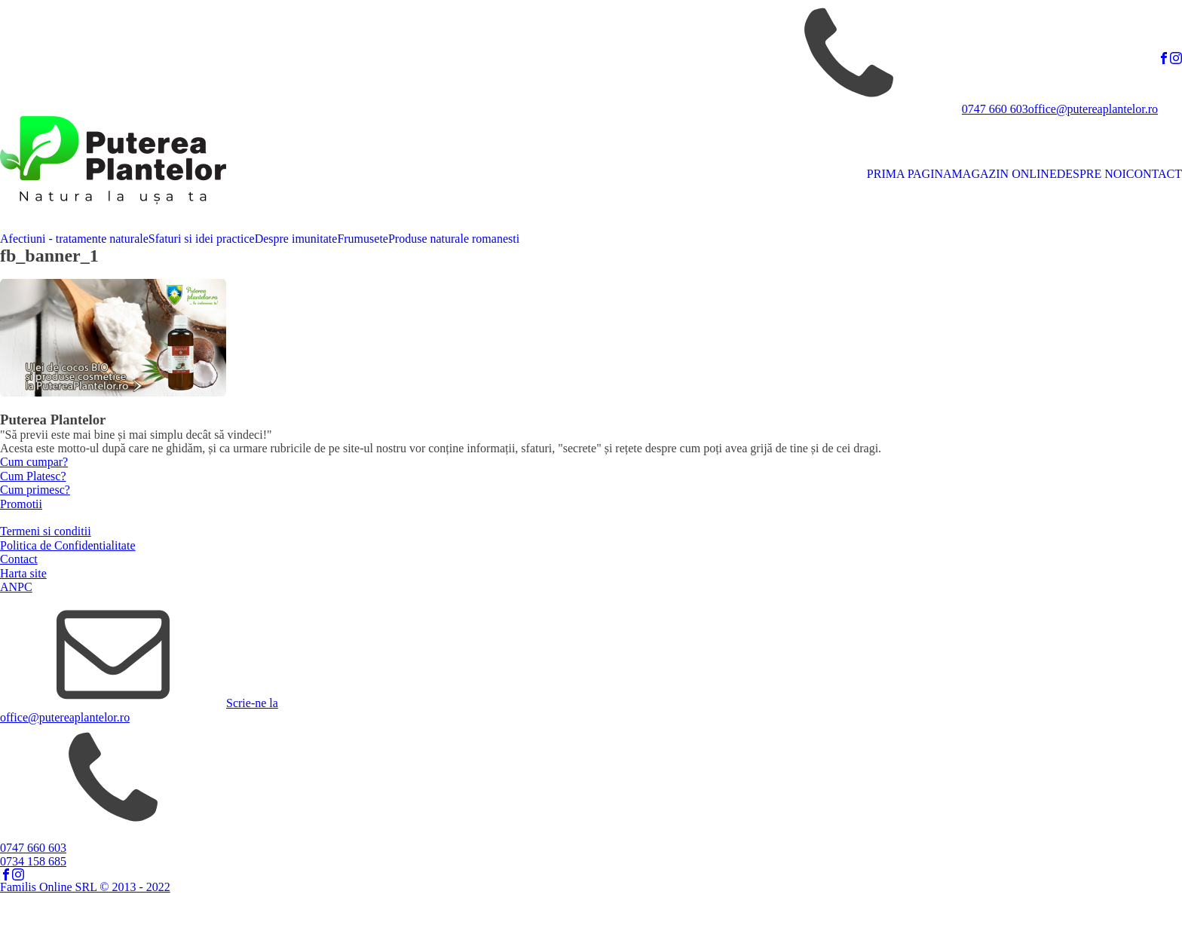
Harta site (23, 573)
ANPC (16, 586)
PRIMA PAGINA (909, 173)
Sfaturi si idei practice (202, 238)
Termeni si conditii (45, 531)
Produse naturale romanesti (453, 238)
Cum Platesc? (33, 476)
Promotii (21, 504)
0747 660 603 (995, 109)
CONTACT (1154, 173)
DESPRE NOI (1091, 173)
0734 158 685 (33, 861)
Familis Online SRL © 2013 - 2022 (85, 886)
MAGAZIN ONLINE (1004, 173)
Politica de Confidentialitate (68, 545)
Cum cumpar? (34, 461)
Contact (19, 559)
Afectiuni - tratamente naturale (74, 238)
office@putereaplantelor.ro (1093, 109)
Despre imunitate (296, 238)
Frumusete (362, 238)
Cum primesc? (35, 489)
